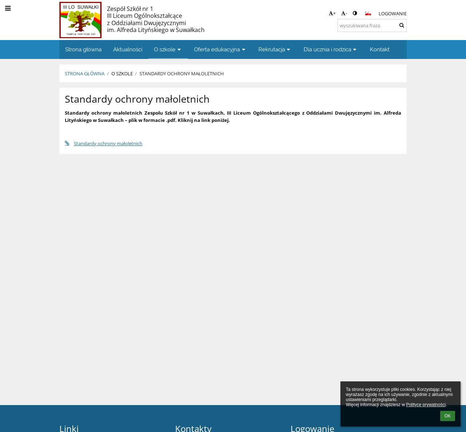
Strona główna (84, 73)
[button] (368, 13)
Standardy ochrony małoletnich (181, 73)
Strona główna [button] (83, 49)
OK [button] (448, 416)
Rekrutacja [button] (275, 49)
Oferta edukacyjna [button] (220, 49)
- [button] (344, 13)
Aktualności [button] (127, 49)
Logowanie (393, 13)
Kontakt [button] (380, 49)
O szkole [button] (168, 49)
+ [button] (332, 13)
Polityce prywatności (426, 404)
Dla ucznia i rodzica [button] (331, 49)
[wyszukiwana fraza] (372, 25)
